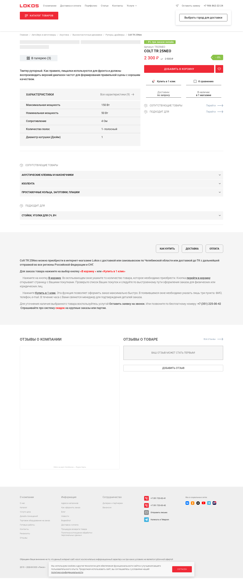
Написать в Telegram (160, 520)
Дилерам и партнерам (113, 504)
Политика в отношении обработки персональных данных (76, 534)
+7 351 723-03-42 (158, 506)
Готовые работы (27, 526)
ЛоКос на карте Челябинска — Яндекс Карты (69, 468)
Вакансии (107, 508)
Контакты (117, 5)
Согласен (182, 569)
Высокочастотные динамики (87, 36)
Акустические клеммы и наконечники (47, 175)
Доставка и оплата (70, 5)
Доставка (192, 249)
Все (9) (117, 95)
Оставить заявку (191, 5)
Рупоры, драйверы (115, 36)
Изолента (28, 184)
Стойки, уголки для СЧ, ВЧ (39, 216)
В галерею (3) (38, 59)
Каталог (23, 508)
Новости (65, 517)
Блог (63, 513)
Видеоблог (66, 521)
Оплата (214, 249)
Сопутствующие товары (186, 106)
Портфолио (91, 5)
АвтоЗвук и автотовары (44, 36)
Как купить (167, 249)
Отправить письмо (159, 513)
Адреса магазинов (69, 504)
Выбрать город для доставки (203, 17)
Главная (24, 36)
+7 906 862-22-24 (213, 5)
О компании (49, 5)
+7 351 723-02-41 (158, 499)
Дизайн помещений (29, 517)
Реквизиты (25, 534)
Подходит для (186, 113)
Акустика (64, 36)
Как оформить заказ (70, 508)
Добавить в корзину (179, 69)
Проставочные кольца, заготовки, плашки (51, 193)
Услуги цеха (25, 513)
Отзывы (23, 539)
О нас (22, 504)
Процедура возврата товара (74, 530)
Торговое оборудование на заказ (35, 521)
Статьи (104, 5)
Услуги (130, 5)
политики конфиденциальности (67, 572)
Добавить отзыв (173, 368)
